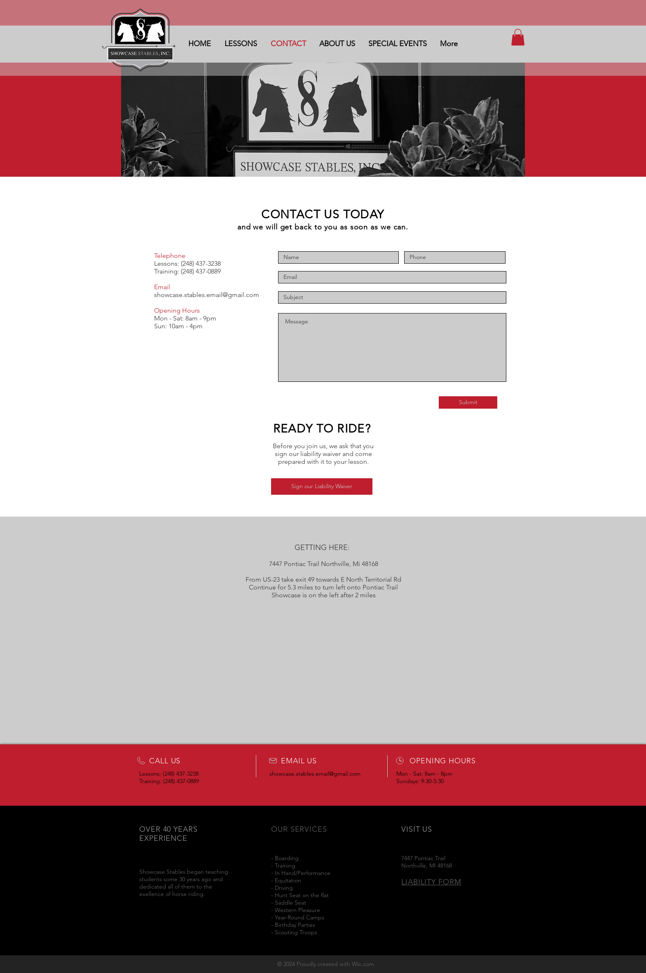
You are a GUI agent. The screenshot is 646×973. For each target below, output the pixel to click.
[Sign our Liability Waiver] (321, 486)
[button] (518, 37)
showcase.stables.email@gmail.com (206, 295)
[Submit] (468, 402)
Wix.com (363, 964)
